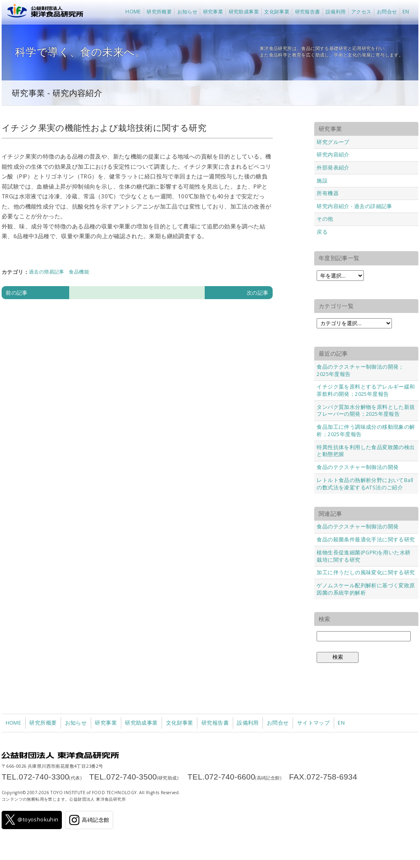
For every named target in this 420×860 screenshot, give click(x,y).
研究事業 (213, 11)
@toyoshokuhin (32, 819)
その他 (325, 218)
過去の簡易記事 (46, 272)
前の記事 (17, 292)
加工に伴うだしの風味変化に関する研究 (366, 572)
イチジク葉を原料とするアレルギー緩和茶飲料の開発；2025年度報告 (366, 390)
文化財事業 (276, 11)
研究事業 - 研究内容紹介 (57, 92)
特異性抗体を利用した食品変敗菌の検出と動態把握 (366, 450)
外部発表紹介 (333, 167)
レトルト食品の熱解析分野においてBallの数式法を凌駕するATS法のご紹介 (365, 483)
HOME (133, 11)
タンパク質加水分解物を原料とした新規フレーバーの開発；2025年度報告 (366, 410)
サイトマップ (313, 722)
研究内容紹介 (333, 154)
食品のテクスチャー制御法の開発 (357, 467)
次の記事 (258, 292)
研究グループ (333, 142)
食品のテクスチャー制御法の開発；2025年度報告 (360, 370)
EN (405, 11)
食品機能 (79, 272)
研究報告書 (307, 11)
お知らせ (187, 11)
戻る (322, 231)
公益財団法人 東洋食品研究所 (43, 12)
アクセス (361, 11)
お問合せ (387, 11)
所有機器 (328, 193)
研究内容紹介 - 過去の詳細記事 (354, 206)
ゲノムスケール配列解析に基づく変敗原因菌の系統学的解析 (366, 589)
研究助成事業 (244, 11)
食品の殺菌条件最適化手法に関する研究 (366, 539)
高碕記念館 (89, 820)
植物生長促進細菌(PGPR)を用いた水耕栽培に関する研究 (363, 556)
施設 (322, 180)
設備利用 (336, 11)
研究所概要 (159, 11)
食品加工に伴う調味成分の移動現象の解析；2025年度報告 (366, 430)
